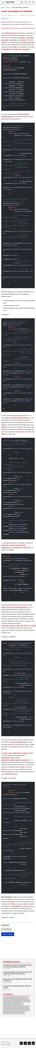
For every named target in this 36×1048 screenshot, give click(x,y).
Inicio (3, 7)
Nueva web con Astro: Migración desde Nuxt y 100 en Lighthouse (17, 979)
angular (27, 1000)
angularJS (26, 1009)
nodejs (27, 1006)
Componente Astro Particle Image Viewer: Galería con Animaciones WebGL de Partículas (17, 966)
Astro (9, 1044)
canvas (18, 1006)
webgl (10, 997)
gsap (22, 997)
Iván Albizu (10, 2)
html (22, 1000)
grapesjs (15, 1009)
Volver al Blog (7, 934)
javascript (6, 1000)
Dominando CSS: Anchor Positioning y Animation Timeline (17, 986)
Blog (8, 7)
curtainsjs (16, 997)
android (3, 18)
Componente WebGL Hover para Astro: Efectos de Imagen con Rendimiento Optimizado (17, 973)
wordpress (11, 1012)
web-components (9, 1006)
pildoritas (19, 1003)
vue (20, 1009)
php (5, 1012)
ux (22, 1006)
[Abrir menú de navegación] (2, 2)
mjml (9, 1009)
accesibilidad (15, 1000)
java (7, 18)
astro (5, 997)
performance (11, 1003)
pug (5, 1009)
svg (5, 1003)
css (27, 997)
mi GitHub (11, 917)
